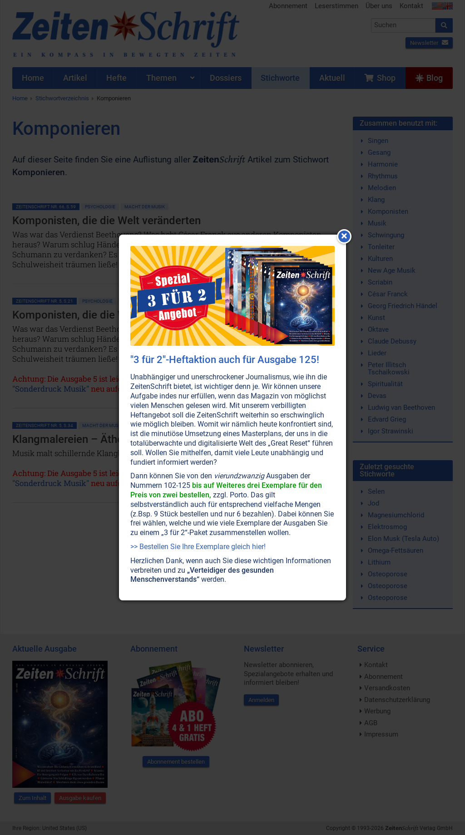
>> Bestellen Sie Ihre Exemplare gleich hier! (198, 546)
